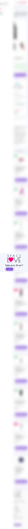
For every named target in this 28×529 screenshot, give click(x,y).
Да (9, 269)
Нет (18, 269)
